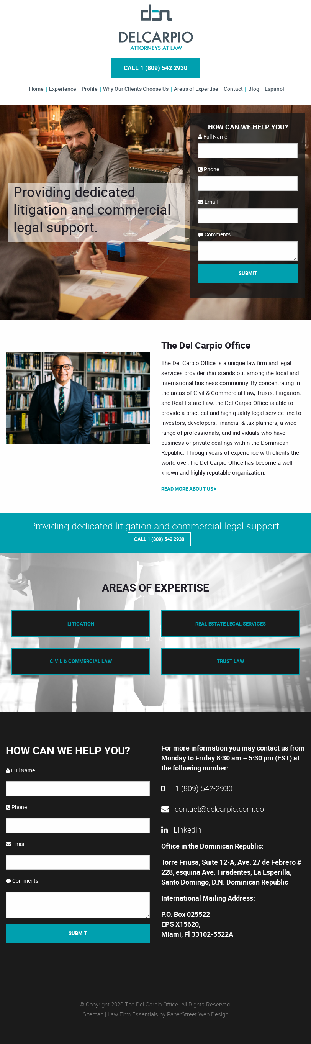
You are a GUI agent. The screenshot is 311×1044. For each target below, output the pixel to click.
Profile (90, 89)
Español (274, 89)
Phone (208, 169)
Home (36, 89)
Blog (253, 89)
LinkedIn (181, 829)
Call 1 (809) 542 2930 (155, 68)
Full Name (212, 136)
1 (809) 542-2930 (196, 787)
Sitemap (93, 1014)
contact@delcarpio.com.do (212, 808)
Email (208, 201)
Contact (233, 89)
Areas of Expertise (196, 89)
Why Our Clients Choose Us (136, 89)
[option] (78, 398)
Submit (248, 273)
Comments (214, 234)
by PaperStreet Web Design (194, 1014)
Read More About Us (188, 488)
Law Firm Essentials (133, 1014)
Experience (62, 89)
